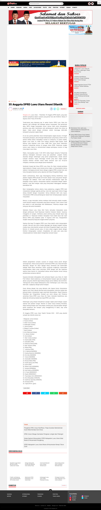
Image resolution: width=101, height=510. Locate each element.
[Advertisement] (15, 136)
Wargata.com (26, 115)
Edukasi (69, 7)
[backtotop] (50, 490)
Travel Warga (56, 496)
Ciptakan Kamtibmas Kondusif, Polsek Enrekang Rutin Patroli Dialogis (81, 78)
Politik (45, 7)
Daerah (25, 7)
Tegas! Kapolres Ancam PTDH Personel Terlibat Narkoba (82, 85)
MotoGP (9, 496)
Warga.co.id (55, 505)
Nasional (9, 494)
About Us (37, 505)
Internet (62, 7)
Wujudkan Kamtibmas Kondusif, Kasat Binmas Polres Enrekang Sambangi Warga (81, 95)
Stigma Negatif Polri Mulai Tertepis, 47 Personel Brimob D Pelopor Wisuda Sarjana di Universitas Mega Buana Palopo (81, 144)
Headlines (19, 7)
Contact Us (43, 505)
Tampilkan (64, 485)
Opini (50, 7)
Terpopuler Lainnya (80, 108)
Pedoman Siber (62, 505)
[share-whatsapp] (58, 109)
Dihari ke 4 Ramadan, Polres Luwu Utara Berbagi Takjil (82, 101)
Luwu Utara (13, 101)
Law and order (37, 7)
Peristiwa (55, 7)
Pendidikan (40, 494)
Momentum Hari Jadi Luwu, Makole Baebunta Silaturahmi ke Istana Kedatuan (80, 129)
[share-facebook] (51, 109)
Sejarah (39, 496)
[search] (46, 3)
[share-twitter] (54, 109)
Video (30, 7)
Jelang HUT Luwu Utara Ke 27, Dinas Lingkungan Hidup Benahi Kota (82, 70)
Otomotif (74, 7)
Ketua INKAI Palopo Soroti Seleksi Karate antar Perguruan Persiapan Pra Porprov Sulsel (80, 136)
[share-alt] (27, 393)
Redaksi (49, 505)
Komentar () (63, 108)
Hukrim (13, 7)
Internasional (26, 494)
